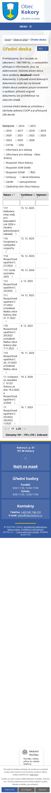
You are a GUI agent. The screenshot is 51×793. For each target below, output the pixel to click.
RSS (43, 48)
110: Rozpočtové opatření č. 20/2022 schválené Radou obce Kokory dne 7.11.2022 (11, 337)
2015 (33, 126)
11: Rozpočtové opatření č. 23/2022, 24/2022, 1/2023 (10, 415)
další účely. (34, 775)
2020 (9, 135)
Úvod (7, 39)
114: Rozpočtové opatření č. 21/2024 (10, 260)
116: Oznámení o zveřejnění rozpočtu (10, 245)
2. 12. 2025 (27, 281)
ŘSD (33, 172)
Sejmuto (42, 194)
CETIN (9, 145)
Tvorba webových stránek (27, 532)
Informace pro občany (19, 149)
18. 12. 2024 (27, 270)
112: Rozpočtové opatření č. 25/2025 (10, 285)
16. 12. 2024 (27, 255)
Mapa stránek (13, 529)
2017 (20, 130)
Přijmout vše (9, 790)
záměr (9, 181)
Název (8, 194)
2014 (21, 126)
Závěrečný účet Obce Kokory (22, 186)
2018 (32, 130)
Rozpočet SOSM (15, 172)
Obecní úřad (20, 39)
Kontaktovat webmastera (35, 527)
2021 (20, 135)
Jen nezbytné (26, 790)
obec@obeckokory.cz (30, 515)
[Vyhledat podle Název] (11, 202)
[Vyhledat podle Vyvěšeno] (27, 202)
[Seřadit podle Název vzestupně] (14, 193)
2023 (43, 135)
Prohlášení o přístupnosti (32, 529)
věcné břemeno (31, 177)
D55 (21, 145)
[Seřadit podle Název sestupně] (14, 194)
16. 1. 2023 (27, 407)
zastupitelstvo (27, 181)
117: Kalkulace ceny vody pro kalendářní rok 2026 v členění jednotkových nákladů (11, 221)
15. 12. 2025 (27, 208)
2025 (20, 140)
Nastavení (42, 790)
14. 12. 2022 (27, 295)
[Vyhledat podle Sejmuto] (42, 202)
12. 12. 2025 (27, 238)
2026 (32, 140)
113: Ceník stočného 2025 (9, 273)
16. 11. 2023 (27, 352)
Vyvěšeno (28, 194)
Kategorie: (8, 125)
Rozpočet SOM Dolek (18, 167)
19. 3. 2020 (27, 376)
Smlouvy (11, 177)
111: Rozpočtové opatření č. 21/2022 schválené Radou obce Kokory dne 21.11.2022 (10, 308)
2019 (43, 130)
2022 (32, 135)
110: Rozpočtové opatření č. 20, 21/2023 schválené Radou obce (10, 362)
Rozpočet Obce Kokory (19, 162)
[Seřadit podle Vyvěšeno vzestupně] (22, 196)
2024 (9, 140)
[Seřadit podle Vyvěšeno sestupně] (22, 198)
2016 (9, 130)
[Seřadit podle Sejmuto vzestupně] (37, 196)
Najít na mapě (25, 466)
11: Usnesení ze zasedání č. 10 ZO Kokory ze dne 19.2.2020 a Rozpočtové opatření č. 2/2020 (11, 389)
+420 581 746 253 (31, 512)
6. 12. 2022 (27, 325)
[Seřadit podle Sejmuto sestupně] (37, 198)
